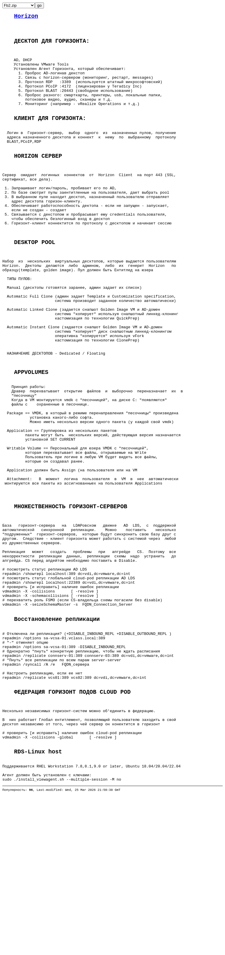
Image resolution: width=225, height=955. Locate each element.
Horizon (26, 17)
